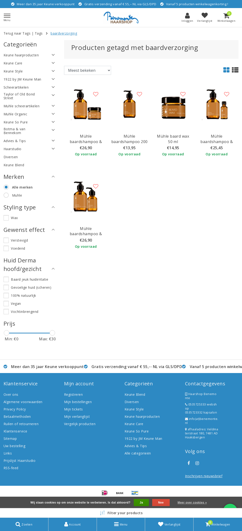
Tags (39, 33)
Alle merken (22, 187)
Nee (161, 502)
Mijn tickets (73, 409)
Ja (141, 502)
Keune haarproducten (142, 416)
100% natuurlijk (23, 295)
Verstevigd (19, 240)
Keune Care (134, 424)
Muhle (17, 195)
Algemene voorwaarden (23, 402)
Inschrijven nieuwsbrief (203, 476)
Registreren (73, 394)
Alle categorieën (138, 453)
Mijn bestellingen (78, 402)
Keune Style (134, 409)
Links (8, 453)
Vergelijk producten (79, 424)
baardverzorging (64, 33)
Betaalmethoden (17, 416)
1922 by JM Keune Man (143, 438)
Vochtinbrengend (24, 311)
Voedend (18, 248)
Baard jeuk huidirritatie (29, 279)
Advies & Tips (136, 446)
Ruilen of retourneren (21, 424)
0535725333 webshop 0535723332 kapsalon (201, 408)
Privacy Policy (15, 409)
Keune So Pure (137, 431)
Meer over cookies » (192, 502)
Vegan (16, 303)
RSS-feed (11, 468)
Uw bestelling (14, 446)
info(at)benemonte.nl (201, 421)
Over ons (11, 394)
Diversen (132, 402)
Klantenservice (15, 431)
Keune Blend (135, 394)
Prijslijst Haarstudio (19, 460)
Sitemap (10, 438)
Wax (14, 218)
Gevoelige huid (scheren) (31, 287)
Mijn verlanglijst (77, 416)
